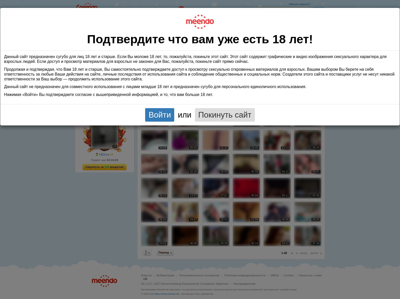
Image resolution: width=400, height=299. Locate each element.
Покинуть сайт (225, 114)
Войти (159, 114)
